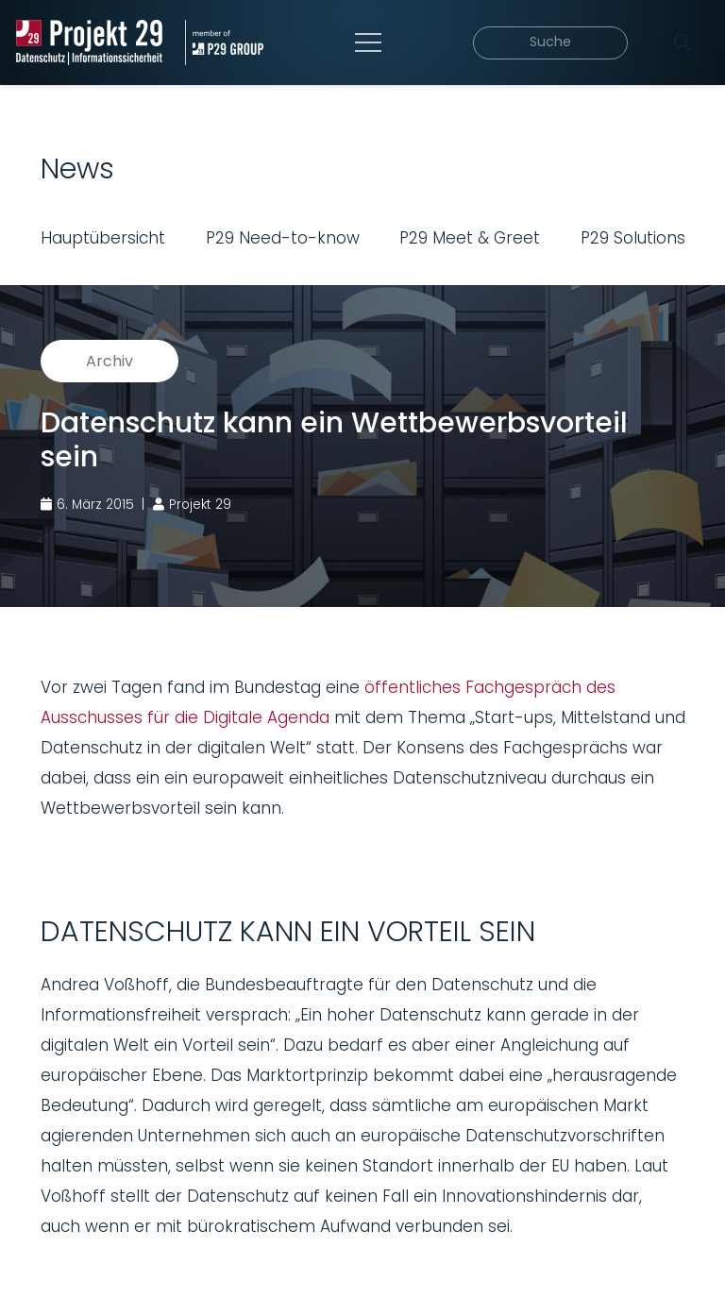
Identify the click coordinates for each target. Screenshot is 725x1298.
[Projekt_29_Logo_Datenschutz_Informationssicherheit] (91, 42)
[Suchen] (681, 42)
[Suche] (555, 42)
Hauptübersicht (103, 238)
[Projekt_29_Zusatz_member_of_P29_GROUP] (229, 42)
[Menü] (371, 42)
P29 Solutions (633, 238)
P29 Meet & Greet (469, 238)
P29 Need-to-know (283, 238)
